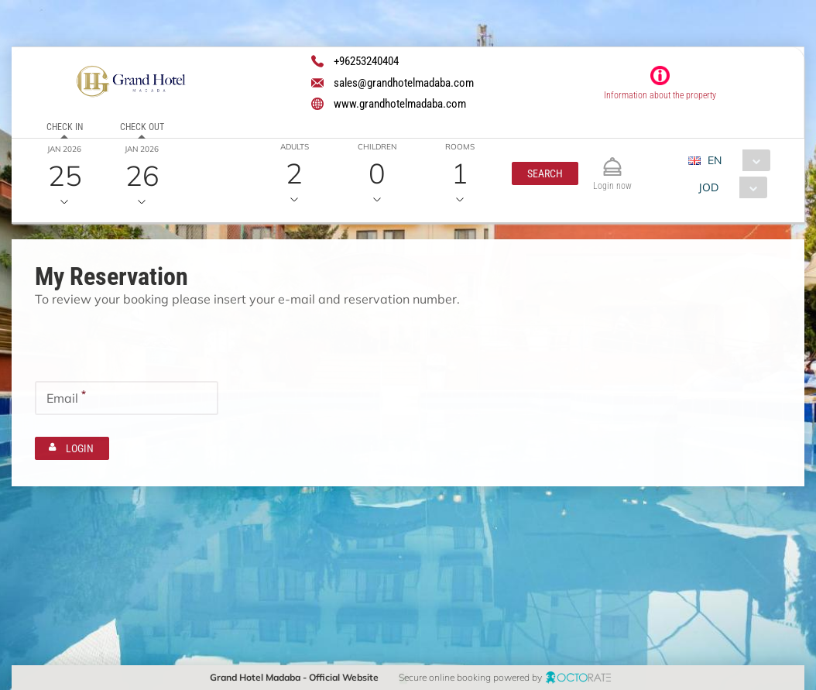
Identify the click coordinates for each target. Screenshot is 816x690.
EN (715, 160)
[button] (545, 173)
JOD (708, 187)
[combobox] (735, 160)
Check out (142, 127)
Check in (64, 127)
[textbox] (126, 342)
